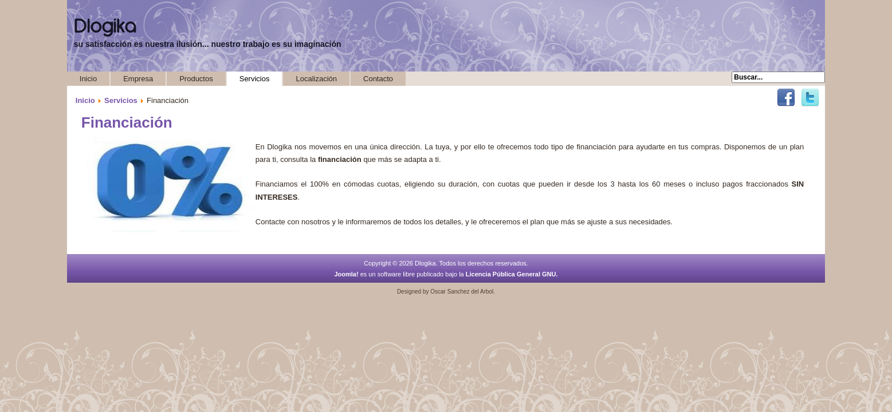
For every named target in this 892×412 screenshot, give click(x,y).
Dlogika (105, 27)
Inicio (88, 78)
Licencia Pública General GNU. (512, 274)
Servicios (254, 78)
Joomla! (346, 274)
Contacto (378, 78)
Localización (316, 78)
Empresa (138, 78)
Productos (196, 78)
